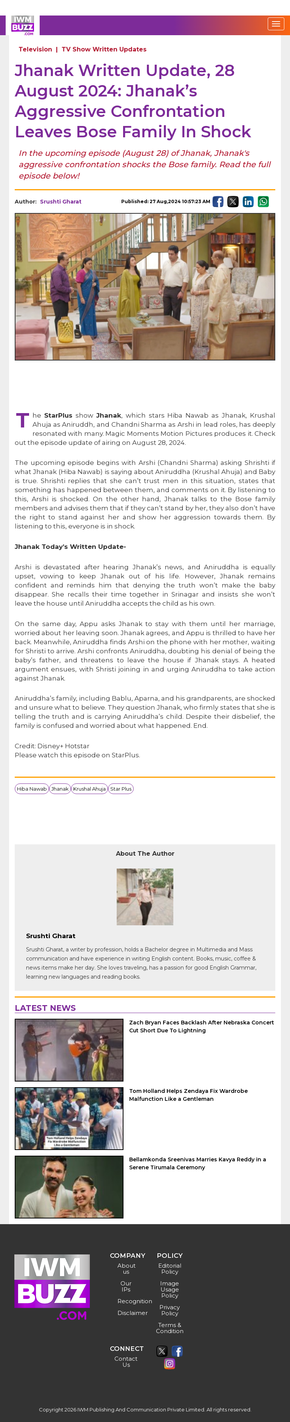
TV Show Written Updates (104, 49)
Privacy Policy (169, 1310)
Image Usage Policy (169, 1289)
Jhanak (60, 789)
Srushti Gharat (61, 201)
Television (35, 49)
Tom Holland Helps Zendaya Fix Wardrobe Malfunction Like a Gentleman (188, 1095)
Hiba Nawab (32, 789)
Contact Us (125, 1361)
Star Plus (120, 789)
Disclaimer (127, 1312)
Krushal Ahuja (89, 789)
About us (126, 1268)
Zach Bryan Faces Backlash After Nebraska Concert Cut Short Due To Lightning (201, 1026)
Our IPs (125, 1286)
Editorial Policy (169, 1268)
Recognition (127, 1301)
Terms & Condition (170, 1328)
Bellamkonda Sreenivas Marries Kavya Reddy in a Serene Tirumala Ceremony (197, 1163)
